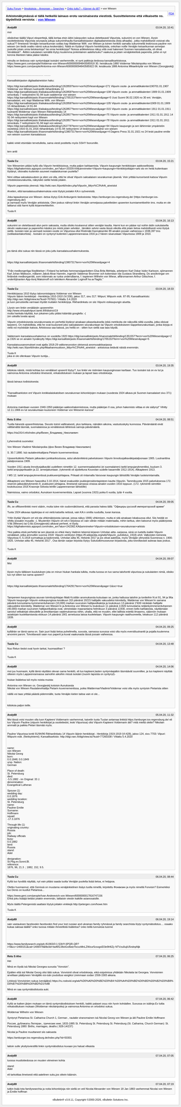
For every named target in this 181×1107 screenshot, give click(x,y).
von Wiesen (46, 19)
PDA (171, 13)
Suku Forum (14, 8)
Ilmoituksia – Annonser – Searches (44, 8)
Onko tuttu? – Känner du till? (83, 8)
